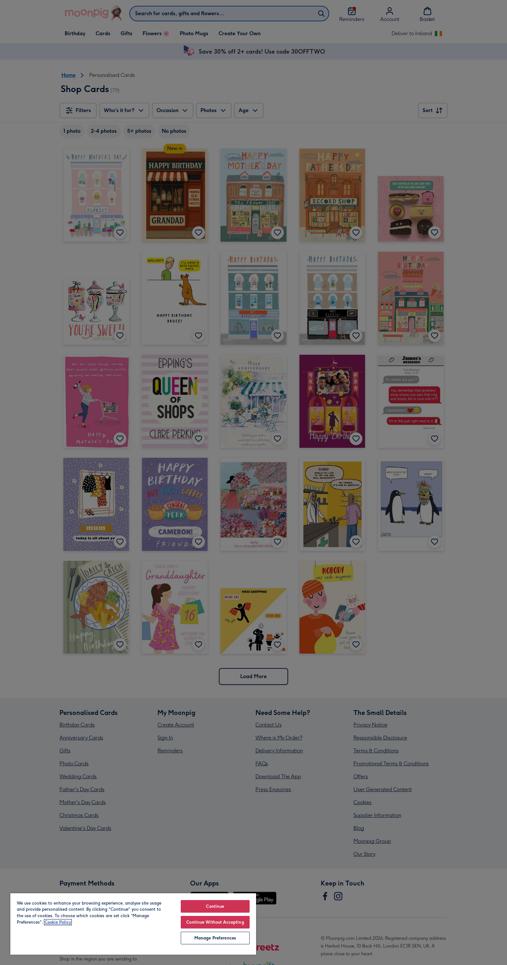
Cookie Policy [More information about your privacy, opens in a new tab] (58, 922)
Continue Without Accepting (215, 922)
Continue (215, 906)
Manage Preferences (215, 938)
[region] (133, 924)
